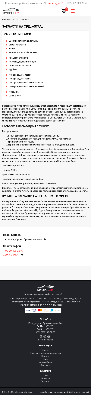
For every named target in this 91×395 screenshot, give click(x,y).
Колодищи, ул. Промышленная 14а (25, 3)
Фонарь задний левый (20, 75)
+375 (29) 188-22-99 (13, 251)
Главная (46, 350)
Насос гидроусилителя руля (22, 62)
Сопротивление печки (20, 65)
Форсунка (14, 92)
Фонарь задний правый (20, 79)
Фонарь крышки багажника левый (26, 82)
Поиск (45, 359)
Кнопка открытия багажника (23, 52)
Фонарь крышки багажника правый (26, 86)
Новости (45, 378)
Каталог (45, 356)
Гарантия (45, 381)
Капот (12, 48)
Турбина (13, 69)
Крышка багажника (18, 58)
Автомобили (45, 362)
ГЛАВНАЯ (6, 19)
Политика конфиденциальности (45, 353)
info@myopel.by (45, 340)
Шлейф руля (15, 96)
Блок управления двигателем (23, 41)
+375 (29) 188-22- (12, 255)
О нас (45, 375)
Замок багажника (17, 45)
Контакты (45, 365)
